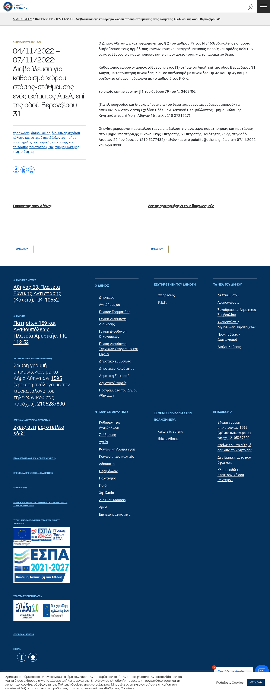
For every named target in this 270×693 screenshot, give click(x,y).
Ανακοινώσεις (228, 302)
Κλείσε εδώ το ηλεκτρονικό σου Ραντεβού (230, 473)
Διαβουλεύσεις (229, 347)
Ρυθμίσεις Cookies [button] (230, 682)
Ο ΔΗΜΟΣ (102, 284)
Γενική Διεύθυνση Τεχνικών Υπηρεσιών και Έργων (118, 347)
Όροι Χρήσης (20, 488)
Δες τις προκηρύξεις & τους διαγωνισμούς (181, 206)
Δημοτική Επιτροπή (114, 374)
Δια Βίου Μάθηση (112, 498)
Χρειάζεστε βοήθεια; (233, 671)
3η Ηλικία (106, 491)
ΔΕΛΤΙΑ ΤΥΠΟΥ (22, 19)
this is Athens (168, 432)
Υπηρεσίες (166, 295)
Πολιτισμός (108, 476)
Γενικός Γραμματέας (114, 310)
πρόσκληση (21, 133)
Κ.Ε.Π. (162, 302)
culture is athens (170, 425)
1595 (56, 378)
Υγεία (103, 440)
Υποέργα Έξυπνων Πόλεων (27, 596)
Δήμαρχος (107, 295)
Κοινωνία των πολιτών (116, 454)
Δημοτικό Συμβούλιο (115, 359)
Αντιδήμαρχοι (109, 302)
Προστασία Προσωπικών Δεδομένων (33, 473)
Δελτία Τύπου (228, 295)
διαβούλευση (40, 133)
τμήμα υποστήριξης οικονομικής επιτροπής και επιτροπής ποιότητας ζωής (44, 142)
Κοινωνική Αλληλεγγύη (117, 447)
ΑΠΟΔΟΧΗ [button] (255, 682)
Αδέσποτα (107, 462)
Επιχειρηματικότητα (114, 512)
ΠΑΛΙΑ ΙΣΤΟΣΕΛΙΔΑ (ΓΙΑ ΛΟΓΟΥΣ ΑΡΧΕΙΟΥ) (34, 458)
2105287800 (51, 404)
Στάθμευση (107, 433)
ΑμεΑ (103, 505)
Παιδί (103, 483)
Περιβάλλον (108, 469)
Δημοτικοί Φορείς (113, 381)
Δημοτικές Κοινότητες (116, 366)
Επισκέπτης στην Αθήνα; (32, 206)
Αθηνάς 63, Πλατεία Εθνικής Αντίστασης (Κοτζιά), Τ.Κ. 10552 (37, 293)
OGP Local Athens (23, 634)
